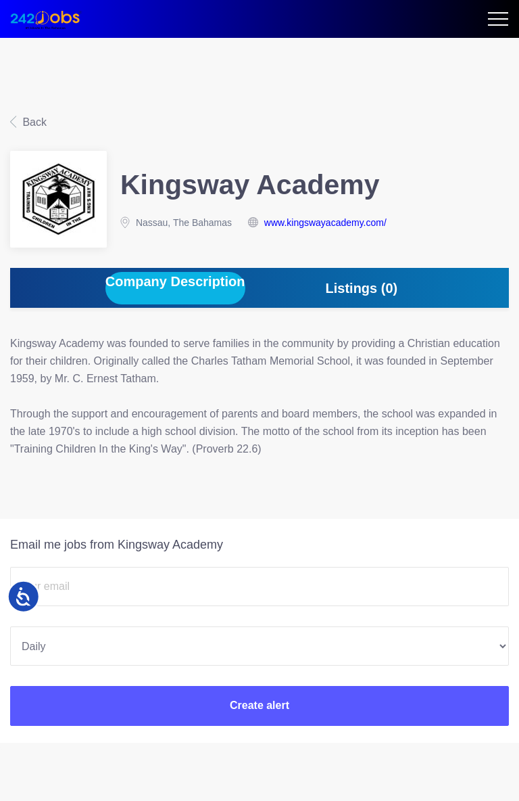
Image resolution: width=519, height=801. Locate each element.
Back (33, 122)
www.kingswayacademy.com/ (325, 222)
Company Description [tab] (175, 281)
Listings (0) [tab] (362, 288)
